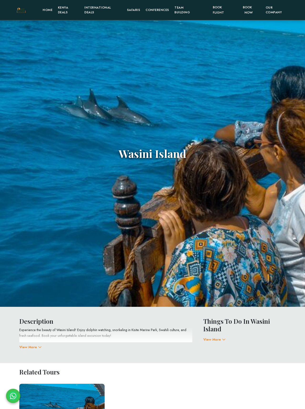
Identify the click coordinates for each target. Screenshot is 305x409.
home (47, 10)
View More (30, 347)
